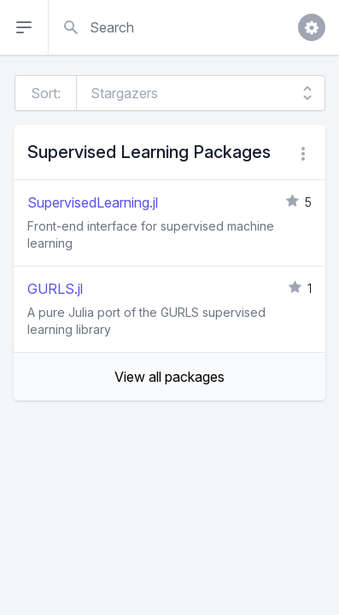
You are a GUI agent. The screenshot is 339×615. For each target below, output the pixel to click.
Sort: (46, 93)
